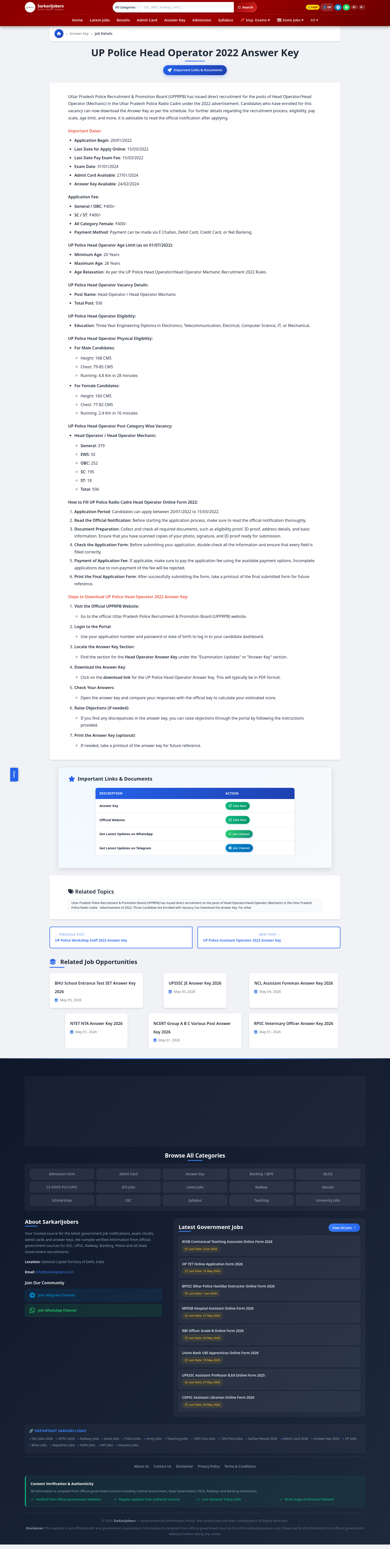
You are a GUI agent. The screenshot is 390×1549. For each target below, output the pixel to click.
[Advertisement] (195, 1116)
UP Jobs (351, 1443)
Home (77, 19)
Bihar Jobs (39, 1449)
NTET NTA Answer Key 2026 (96, 1028)
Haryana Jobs (128, 1449)
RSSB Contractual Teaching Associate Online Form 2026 (227, 1249)
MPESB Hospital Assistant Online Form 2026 (218, 1316)
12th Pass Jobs (232, 1443)
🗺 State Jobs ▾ (290, 19)
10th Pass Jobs (204, 1443)
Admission (201, 19)
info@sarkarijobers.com (55, 1276)
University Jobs (328, 1208)
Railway (261, 1195)
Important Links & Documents (195, 70)
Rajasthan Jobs (63, 1449)
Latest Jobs (100, 19)
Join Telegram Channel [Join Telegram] (52, 1299)
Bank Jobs (111, 1443)
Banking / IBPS (261, 1181)
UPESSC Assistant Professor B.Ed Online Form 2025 (223, 1383)
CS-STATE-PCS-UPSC (61, 1195)
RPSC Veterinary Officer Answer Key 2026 (293, 1028)
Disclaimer (184, 1470)
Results (123, 19)
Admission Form (62, 1181)
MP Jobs (107, 1449)
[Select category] (124, 7)
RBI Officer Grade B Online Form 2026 (213, 1338)
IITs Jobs (128, 1195)
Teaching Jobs (177, 1443)
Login (308, 7)
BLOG (328, 1181)
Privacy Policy (209, 1470)
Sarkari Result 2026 (262, 1443)
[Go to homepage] (58, 33)
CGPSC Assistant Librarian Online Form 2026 (218, 1405)
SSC (129, 1208)
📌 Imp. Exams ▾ (255, 19)
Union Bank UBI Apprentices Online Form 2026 (220, 1360)
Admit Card (147, 19)
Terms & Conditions (240, 1470)
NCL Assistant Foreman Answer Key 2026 (293, 988)
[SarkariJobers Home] (44, 7)
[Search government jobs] (184, 7)
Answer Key (174, 19)
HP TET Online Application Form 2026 (212, 1272)
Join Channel (236, 837)
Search (242, 7)
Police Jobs (133, 1443)
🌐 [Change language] (324, 7)
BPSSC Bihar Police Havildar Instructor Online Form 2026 (228, 1294)
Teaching (261, 1208)
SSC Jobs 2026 (42, 1443)
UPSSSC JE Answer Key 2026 (195, 988)
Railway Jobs (89, 1443)
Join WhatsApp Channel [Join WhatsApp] (53, 1315)
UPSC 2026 (66, 1443)
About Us (141, 1470)
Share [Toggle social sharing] (14, 774)
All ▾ (314, 19)
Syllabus (225, 19)
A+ (352, 7)
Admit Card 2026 (295, 1443)
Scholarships (62, 1208)
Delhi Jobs (87, 1449)
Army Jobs (154, 1443)
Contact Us (162, 1470)
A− (361, 7)
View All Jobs (344, 1232)
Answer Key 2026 (327, 1443)
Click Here (234, 807)
